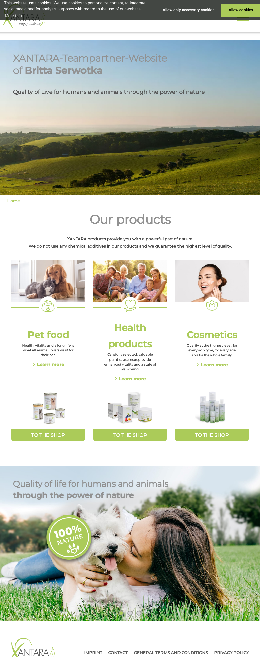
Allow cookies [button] (241, 10)
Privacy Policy (231, 652)
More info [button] (13, 16)
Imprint (93, 652)
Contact (117, 652)
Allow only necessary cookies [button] (188, 10)
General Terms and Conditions (171, 652)
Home (13, 201)
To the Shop (48, 435)
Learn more (50, 364)
